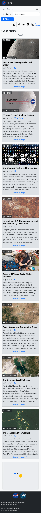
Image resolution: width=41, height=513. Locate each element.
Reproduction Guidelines (9, 504)
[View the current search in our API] (14, 24)
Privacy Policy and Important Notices (13, 502)
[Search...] (18, 9)
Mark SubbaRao (15, 508)
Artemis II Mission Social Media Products (17, 275)
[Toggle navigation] (37, 3)
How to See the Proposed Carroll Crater (17, 63)
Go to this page (20, 87)
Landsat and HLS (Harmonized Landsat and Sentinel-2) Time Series (20, 222)
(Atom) (37, 25)
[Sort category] (26, 14)
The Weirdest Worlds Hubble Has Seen (20, 168)
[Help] (3, 9)
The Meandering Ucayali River (16, 433)
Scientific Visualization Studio (10, 3)
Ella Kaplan (13, 510)
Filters (7, 19)
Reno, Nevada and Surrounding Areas (20, 327)
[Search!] (37, 9)
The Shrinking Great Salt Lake (16, 380)
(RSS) (36, 23)
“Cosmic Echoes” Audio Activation (18, 115)
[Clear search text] (33, 9)
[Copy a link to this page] (19, 24)
